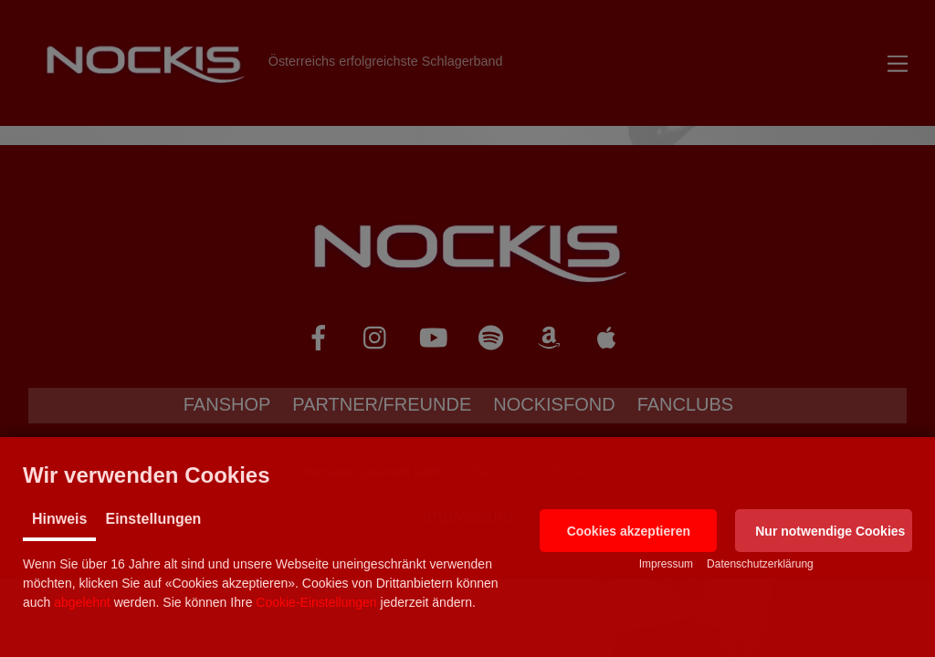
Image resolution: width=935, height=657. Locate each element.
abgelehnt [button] (82, 602)
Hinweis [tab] (59, 519)
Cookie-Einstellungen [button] (316, 602)
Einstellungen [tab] (153, 519)
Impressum (666, 564)
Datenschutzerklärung (760, 564)
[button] (628, 530)
